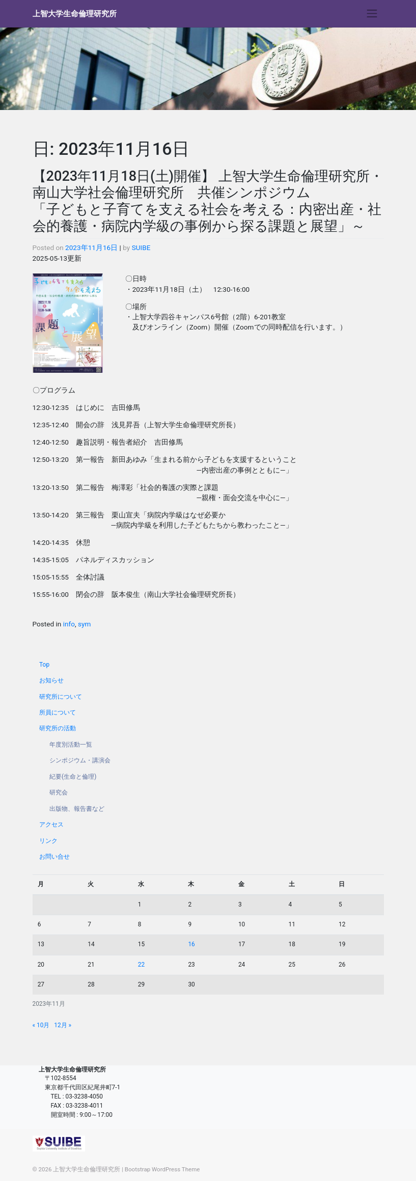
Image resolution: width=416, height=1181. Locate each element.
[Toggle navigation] (372, 14)
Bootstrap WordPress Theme (162, 1169)
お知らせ (51, 680)
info (69, 624)
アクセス (51, 824)
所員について (57, 712)
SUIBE (141, 247)
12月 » (62, 1025)
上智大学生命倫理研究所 (75, 13)
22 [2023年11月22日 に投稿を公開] (141, 964)
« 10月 (41, 1025)
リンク (48, 840)
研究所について (60, 696)
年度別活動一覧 (70, 744)
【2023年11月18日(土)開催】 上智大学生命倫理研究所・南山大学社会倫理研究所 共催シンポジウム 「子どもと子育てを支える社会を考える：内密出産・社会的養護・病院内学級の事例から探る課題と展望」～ (208, 201)
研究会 (58, 792)
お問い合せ (54, 856)
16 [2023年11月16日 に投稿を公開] (191, 944)
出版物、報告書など (76, 808)
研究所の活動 (57, 728)
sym (84, 624)
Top (44, 664)
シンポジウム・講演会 (79, 760)
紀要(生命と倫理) (72, 776)
